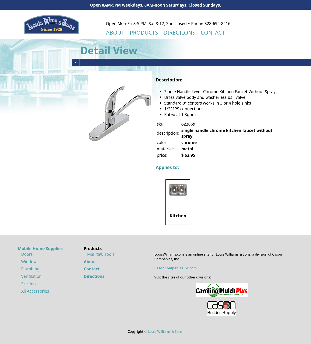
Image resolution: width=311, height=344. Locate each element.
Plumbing (30, 269)
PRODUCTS (144, 32)
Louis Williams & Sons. (165, 331)
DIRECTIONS (179, 32)
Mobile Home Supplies (40, 248)
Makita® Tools (101, 254)
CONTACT (213, 32)
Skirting (28, 284)
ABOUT (115, 32)
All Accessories (35, 291)
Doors (27, 254)
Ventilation (31, 276)
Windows (30, 261)
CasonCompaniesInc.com (175, 268)
